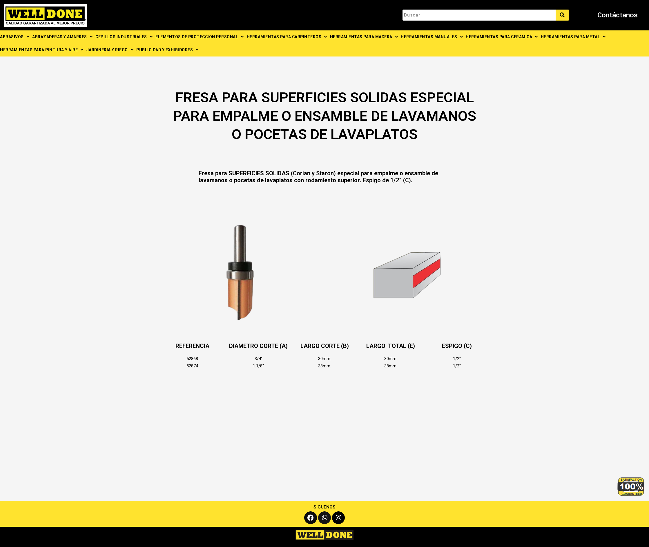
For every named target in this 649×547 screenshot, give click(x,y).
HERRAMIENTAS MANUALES (432, 36)
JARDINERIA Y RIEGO (110, 50)
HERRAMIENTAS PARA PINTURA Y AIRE (42, 50)
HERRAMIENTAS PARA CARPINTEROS (287, 36)
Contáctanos (617, 15)
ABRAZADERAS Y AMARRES (62, 36)
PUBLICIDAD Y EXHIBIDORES (167, 50)
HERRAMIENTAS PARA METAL (573, 36)
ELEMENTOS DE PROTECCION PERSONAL (199, 36)
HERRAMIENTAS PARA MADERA (364, 36)
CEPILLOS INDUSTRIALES (124, 36)
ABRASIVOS (14, 36)
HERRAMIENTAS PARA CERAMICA (502, 36)
